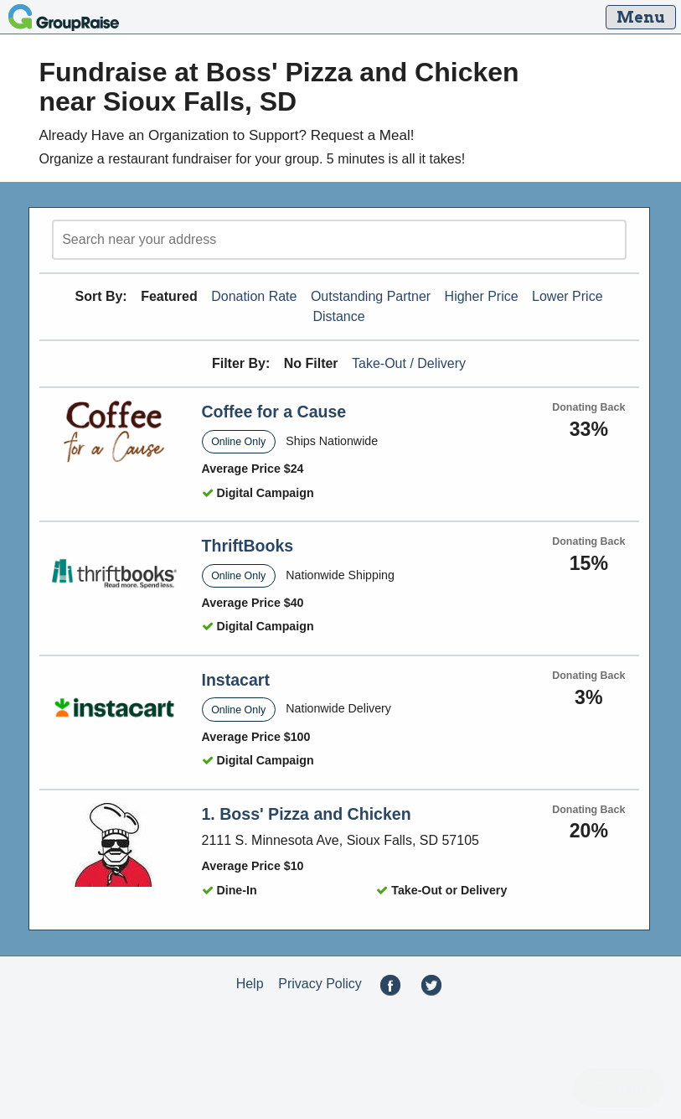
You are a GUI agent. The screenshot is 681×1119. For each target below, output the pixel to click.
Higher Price (481, 296)
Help (250, 984)
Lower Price (567, 296)
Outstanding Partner (371, 296)
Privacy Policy (320, 984)
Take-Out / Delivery (409, 363)
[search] (339, 240)
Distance (338, 316)
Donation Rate (254, 296)
